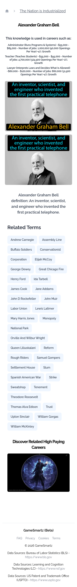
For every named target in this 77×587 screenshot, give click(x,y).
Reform (49, 347)
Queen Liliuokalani (23, 347)
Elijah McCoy (43, 259)
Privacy (30, 538)
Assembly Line (52, 239)
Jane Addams (44, 289)
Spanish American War (26, 377)
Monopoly (49, 318)
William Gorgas (48, 416)
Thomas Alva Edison (24, 406)
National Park (20, 328)
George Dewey (21, 269)
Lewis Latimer (44, 308)
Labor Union (19, 308)
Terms (56, 538)
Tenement (40, 387)
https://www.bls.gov (38, 557)
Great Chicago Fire (51, 269)
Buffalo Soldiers (21, 249)
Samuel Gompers (48, 357)
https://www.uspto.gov (45, 580)
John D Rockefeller (23, 298)
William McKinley (22, 426)
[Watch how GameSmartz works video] (38, 473)
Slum (46, 367)
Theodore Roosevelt (24, 397)
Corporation (19, 259)
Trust (49, 406)
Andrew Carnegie (22, 239)
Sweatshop (18, 387)
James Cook (19, 289)
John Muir (50, 298)
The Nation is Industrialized (43, 11)
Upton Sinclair (20, 416)
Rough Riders (20, 357)
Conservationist (50, 249)
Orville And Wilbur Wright (28, 338)
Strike (53, 377)
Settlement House (23, 367)
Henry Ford (18, 279)
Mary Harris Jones (22, 318)
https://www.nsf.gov (51, 568)
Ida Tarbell (41, 279)
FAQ (19, 538)
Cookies (43, 538)
